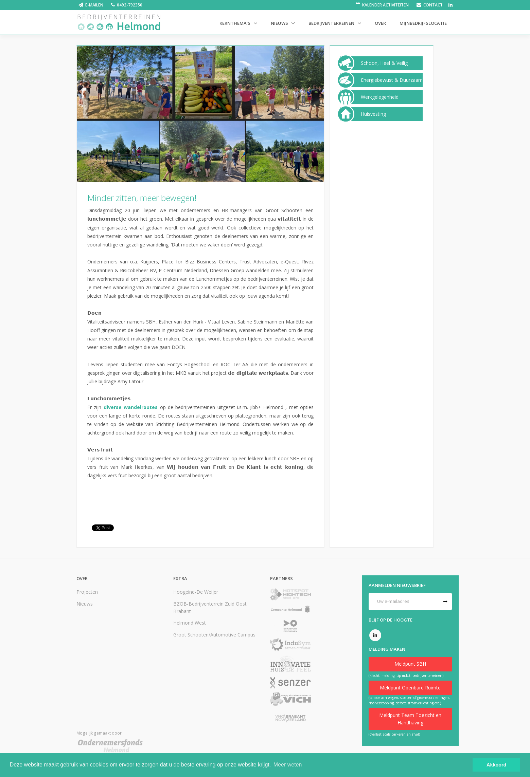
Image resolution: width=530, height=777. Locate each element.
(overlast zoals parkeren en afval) (394, 734)
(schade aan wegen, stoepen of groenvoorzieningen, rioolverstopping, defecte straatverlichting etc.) (409, 700)
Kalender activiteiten (385, 5)
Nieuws (280, 23)
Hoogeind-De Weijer (195, 592)
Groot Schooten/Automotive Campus (214, 634)
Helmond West (189, 622)
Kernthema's (235, 23)
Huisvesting (373, 114)
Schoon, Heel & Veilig (384, 63)
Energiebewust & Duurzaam (392, 80)
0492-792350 (129, 5)
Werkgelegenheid (380, 97)
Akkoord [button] (496, 764)
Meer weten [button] (287, 764)
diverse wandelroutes (131, 407)
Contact (433, 5)
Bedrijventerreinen (331, 23)
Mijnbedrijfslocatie (423, 23)
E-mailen (94, 5)
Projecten (87, 592)
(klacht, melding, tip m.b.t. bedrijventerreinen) (406, 675)
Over (380, 23)
